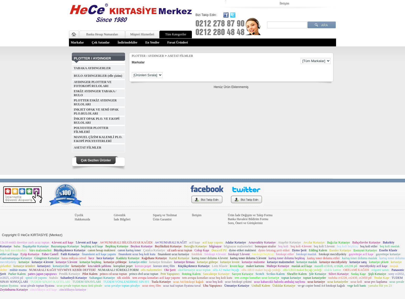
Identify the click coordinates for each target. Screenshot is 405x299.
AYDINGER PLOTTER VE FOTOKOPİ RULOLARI (93, 84)
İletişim (284, 3)
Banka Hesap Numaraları (102, 34)
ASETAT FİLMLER (87, 147)
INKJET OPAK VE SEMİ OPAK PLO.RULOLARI (96, 111)
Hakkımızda (82, 219)
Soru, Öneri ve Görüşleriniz (245, 223)
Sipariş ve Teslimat (165, 215)
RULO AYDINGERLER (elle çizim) (98, 76)
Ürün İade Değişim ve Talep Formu (250, 215)
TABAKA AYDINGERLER (92, 68)
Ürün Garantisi (162, 219)
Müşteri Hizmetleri (142, 34)
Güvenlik (120, 215)
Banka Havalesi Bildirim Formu (248, 219)
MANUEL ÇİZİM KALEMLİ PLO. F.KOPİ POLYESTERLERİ (98, 139)
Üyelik (79, 215)
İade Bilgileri (122, 219)
